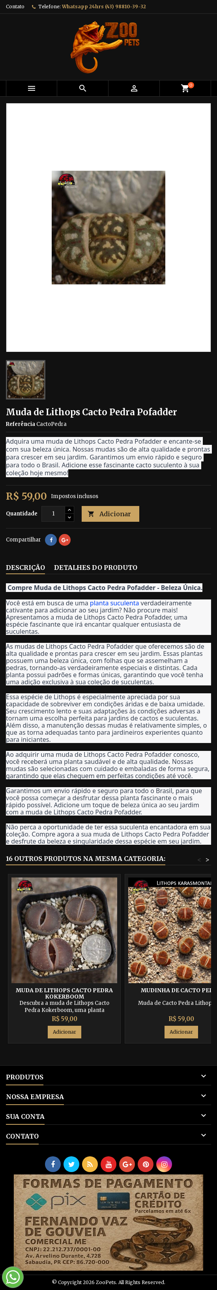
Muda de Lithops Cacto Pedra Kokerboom (64, 993)
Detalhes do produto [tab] (95, 567)
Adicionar (109, 514)
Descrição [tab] (25, 567)
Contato (15, 6)
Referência (20, 424)
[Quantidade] (53, 514)
